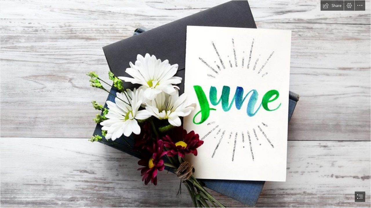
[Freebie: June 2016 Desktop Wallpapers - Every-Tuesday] (185, 104)
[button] (332, 5)
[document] (185, 104)
